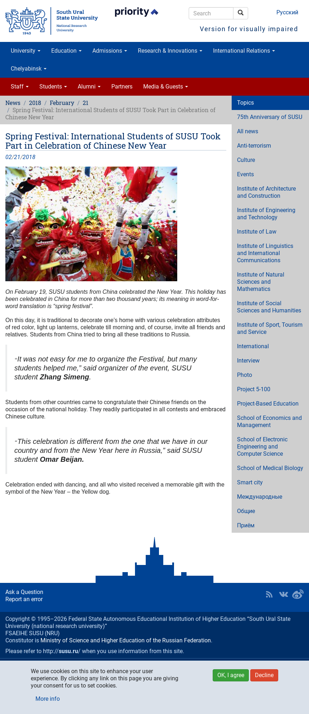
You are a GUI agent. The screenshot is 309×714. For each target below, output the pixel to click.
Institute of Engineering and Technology (266, 214)
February (62, 102)
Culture (246, 160)
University (25, 50)
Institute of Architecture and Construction (266, 192)
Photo (244, 375)
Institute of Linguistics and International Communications (265, 253)
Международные (259, 496)
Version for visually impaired (249, 29)
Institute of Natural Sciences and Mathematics (260, 281)
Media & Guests (165, 86)
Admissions (109, 50)
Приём (246, 525)
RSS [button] (269, 594)
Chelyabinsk (29, 68)
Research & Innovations (170, 50)
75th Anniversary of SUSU (269, 117)
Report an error (24, 599)
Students (53, 86)
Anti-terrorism (254, 145)
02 (8, 157)
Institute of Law (256, 231)
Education (66, 50)
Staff (20, 86)
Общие (246, 511)
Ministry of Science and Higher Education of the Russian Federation (125, 640)
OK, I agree (230, 675)
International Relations (244, 50)
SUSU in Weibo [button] (298, 594)
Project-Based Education (268, 403)
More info (47, 698)
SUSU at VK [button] (283, 594)
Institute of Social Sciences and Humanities (269, 307)
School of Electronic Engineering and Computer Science (262, 446)
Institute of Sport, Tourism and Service (270, 328)
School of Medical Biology (270, 468)
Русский (287, 12)
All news (247, 131)
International (253, 346)
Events (245, 174)
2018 (35, 102)
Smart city (250, 482)
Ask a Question (24, 592)
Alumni (89, 86)
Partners (121, 86)
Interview (248, 360)
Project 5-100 (253, 389)
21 (85, 102)
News (12, 102)
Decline (264, 675)
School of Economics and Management (269, 421)
